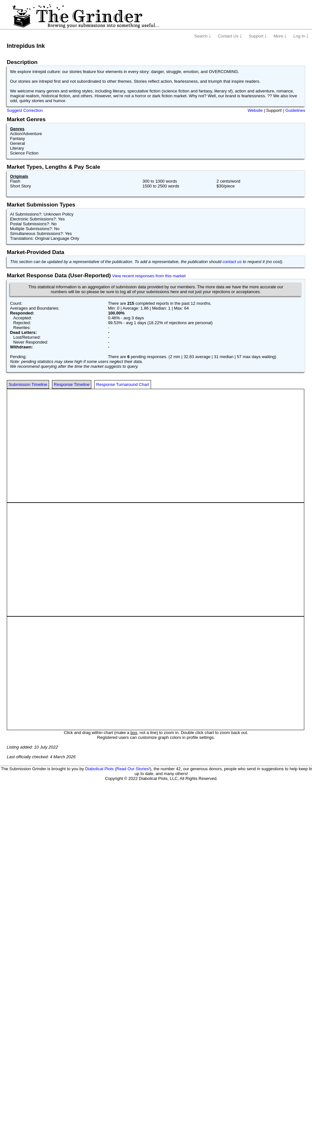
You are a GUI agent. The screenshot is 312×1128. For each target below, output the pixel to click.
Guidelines (295, 110)
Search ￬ (202, 36)
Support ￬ (258, 36)
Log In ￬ (300, 36)
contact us (232, 261)
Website (255, 110)
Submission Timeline (28, 384)
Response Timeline (72, 384)
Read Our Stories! (133, 768)
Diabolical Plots (99, 768)
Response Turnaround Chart (122, 384)
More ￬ (280, 36)
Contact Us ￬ (230, 36)
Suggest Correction (25, 110)
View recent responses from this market (149, 275)
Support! (274, 110)
